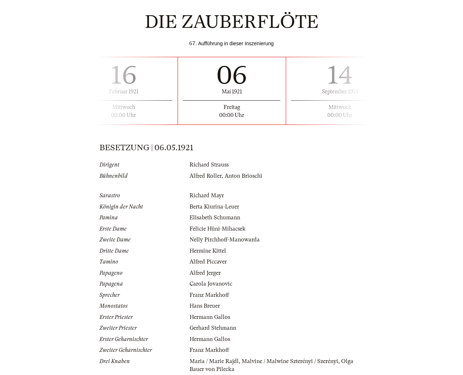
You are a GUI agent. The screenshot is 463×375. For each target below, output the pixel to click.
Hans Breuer (205, 306)
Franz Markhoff (209, 295)
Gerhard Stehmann (213, 328)
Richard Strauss (209, 164)
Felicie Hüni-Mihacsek (218, 229)
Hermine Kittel (208, 251)
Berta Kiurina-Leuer (214, 206)
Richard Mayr (207, 195)
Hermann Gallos (210, 317)
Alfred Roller (206, 176)
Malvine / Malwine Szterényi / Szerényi (290, 361)
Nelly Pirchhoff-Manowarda (225, 239)
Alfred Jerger (205, 273)
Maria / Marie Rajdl (214, 361)
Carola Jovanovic (211, 284)
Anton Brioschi (243, 176)
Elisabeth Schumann (215, 217)
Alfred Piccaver (208, 261)
